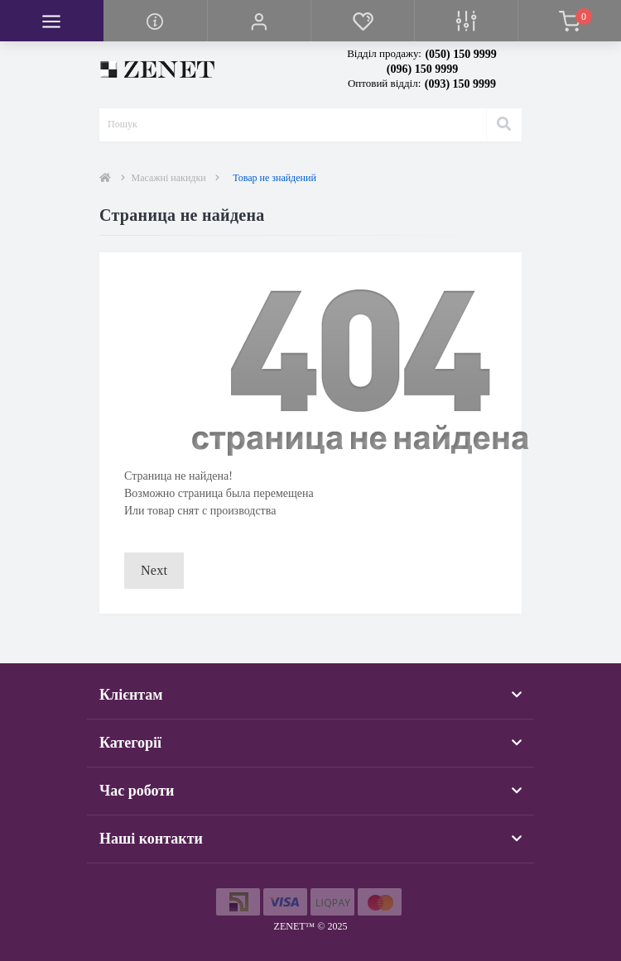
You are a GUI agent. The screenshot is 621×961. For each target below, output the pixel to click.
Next (154, 570)
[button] (258, 20)
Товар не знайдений (274, 178)
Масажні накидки (169, 178)
